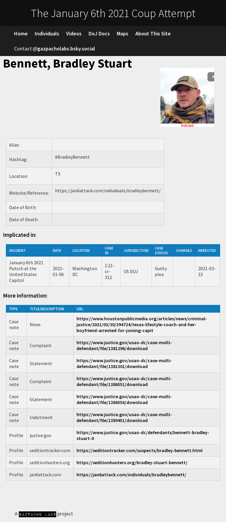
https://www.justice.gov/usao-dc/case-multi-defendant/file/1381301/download (124, 363)
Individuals (47, 33)
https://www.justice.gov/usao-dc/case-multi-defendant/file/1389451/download (124, 417)
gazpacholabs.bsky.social (66, 48)
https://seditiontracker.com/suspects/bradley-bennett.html (139, 450)
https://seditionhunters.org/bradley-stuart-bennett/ (132, 462)
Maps (122, 33)
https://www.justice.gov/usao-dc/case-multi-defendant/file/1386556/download (124, 399)
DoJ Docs (99, 33)
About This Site (153, 33)
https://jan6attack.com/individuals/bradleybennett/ (131, 474)
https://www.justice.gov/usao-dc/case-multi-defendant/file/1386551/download (124, 381)
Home (21, 33)
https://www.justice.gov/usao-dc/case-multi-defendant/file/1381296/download (124, 345)
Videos (74, 33)
